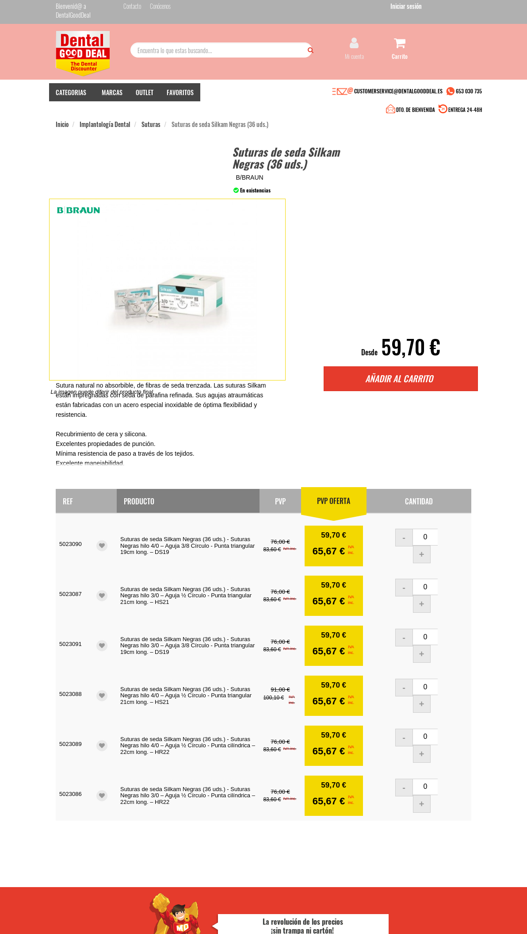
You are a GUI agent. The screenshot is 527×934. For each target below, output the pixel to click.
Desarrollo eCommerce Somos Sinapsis (89, 913)
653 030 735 (469, 100)
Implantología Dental (105, 118)
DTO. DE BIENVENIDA (262, 101)
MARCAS (112, 102)
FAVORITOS (180, 102)
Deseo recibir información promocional (315, 854)
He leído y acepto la (320, 834)
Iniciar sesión (455, 8)
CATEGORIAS (71, 102)
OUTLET (144, 102)
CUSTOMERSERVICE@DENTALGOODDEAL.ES (398, 100)
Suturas (150, 118)
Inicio (62, 118)
